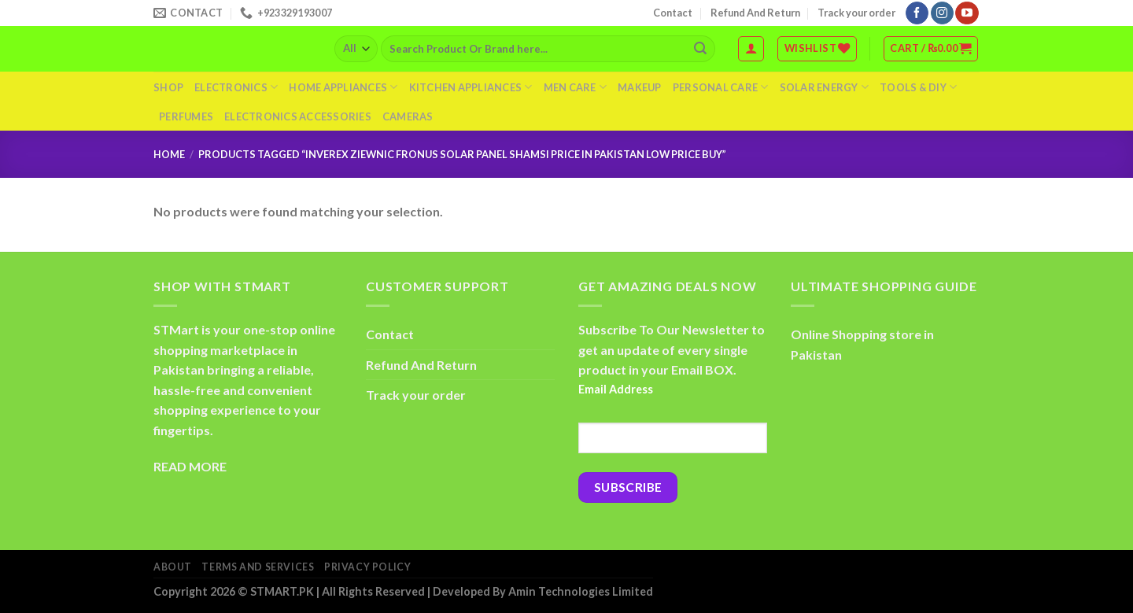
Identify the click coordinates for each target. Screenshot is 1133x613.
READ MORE (190, 466)
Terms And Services (257, 567)
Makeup (640, 87)
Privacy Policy (367, 567)
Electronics (236, 86)
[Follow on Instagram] (942, 13)
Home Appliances (343, 86)
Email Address (615, 389)
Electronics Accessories (297, 116)
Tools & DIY (918, 86)
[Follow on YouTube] (966, 13)
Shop (168, 87)
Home (169, 154)
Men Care (575, 86)
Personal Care (721, 86)
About (172, 567)
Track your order (856, 12)
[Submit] (700, 48)
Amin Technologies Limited (580, 591)
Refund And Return (755, 12)
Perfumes (186, 116)
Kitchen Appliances (471, 86)
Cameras (408, 116)
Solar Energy (824, 86)
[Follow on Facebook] (917, 13)
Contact (672, 12)
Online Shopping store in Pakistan (862, 344)
